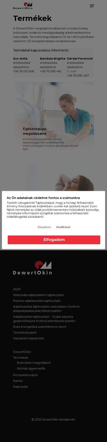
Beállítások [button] (63, 227)
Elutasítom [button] (44, 227)
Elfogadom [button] (54, 239)
